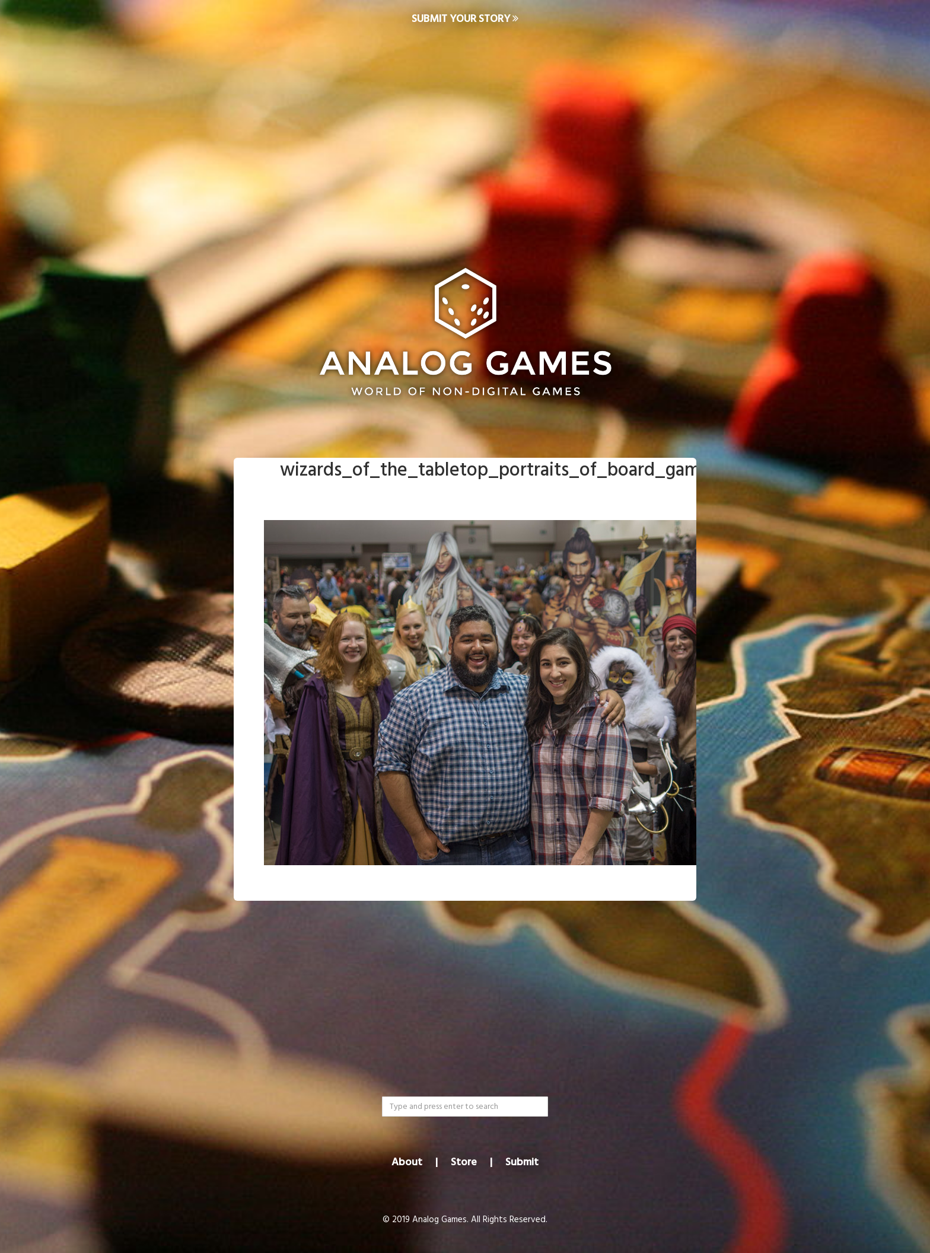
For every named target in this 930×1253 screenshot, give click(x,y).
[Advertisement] (465, 134)
